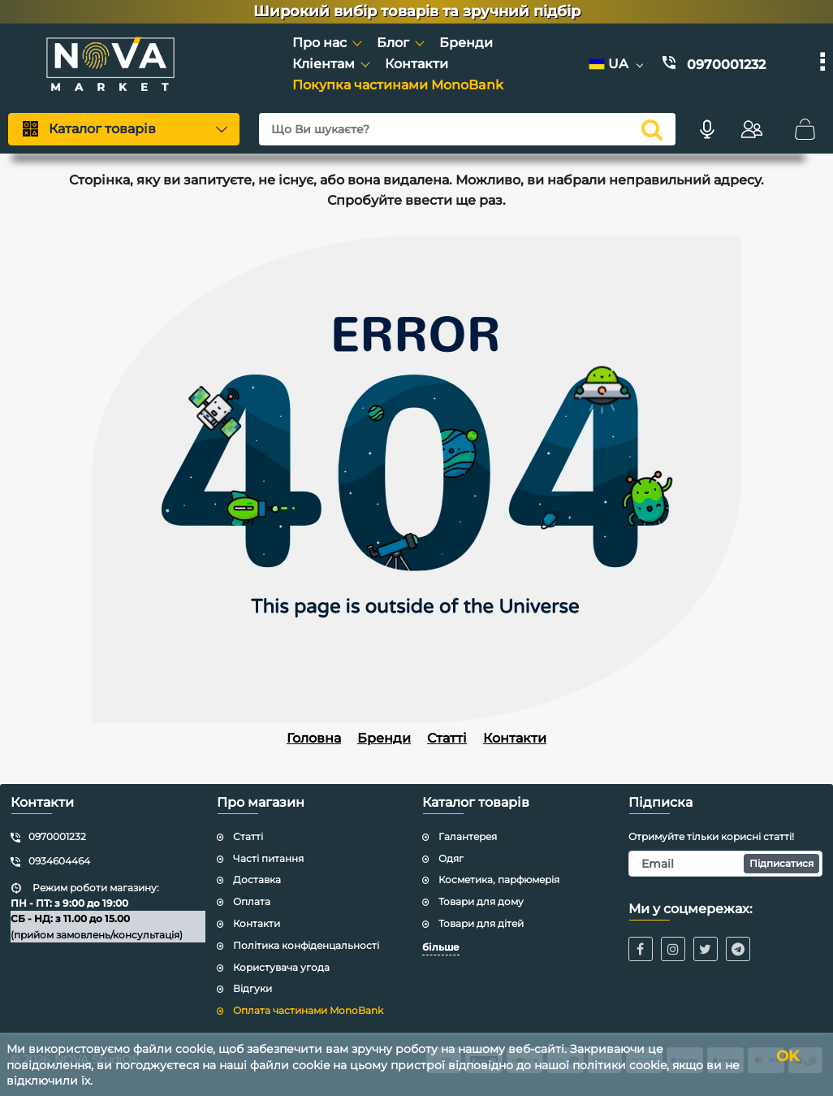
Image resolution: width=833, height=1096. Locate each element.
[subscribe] (725, 864)
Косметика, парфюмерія (498, 879)
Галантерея (467, 836)
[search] (652, 129)
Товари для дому (481, 901)
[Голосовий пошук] (707, 129)
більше (441, 947)
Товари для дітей (481, 923)
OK (787, 1056)
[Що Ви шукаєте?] (467, 129)
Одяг (451, 858)
